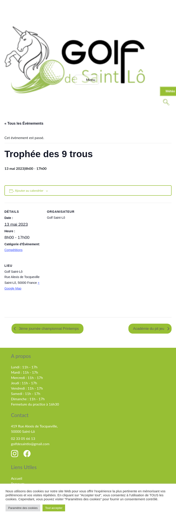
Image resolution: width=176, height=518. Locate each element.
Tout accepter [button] (53, 508)
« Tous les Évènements (23, 123)
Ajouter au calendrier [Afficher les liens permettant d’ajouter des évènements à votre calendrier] (29, 190)
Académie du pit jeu (149, 329)
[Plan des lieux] (70, 287)
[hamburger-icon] (86, 80)
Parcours (18, 483)
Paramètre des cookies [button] (23, 508)
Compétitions (13, 250)
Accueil (16, 478)
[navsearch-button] (166, 101)
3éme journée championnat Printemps (48, 329)
